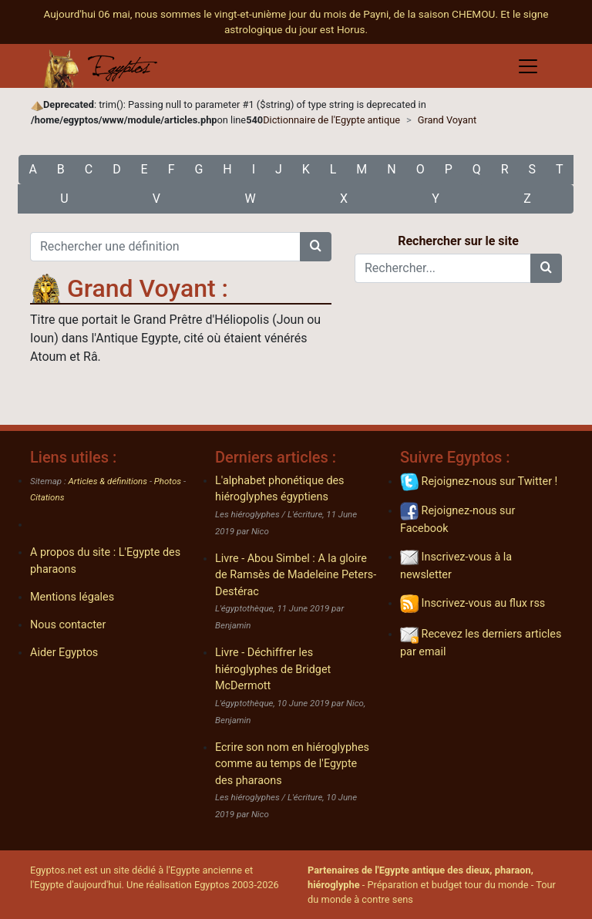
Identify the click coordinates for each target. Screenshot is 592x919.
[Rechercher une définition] (165, 246)
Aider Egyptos (64, 652)
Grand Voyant (447, 120)
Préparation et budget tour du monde (448, 884)
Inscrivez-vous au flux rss (472, 603)
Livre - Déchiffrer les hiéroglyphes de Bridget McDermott (273, 669)
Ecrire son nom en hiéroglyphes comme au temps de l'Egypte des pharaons (292, 764)
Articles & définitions (108, 481)
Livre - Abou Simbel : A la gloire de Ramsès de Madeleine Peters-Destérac (295, 575)
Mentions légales (72, 597)
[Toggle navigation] (528, 66)
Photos (167, 481)
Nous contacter (68, 624)
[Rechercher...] (443, 268)
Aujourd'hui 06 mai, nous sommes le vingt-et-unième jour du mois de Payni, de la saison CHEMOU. (272, 14)
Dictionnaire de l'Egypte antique (331, 120)
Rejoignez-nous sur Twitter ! (478, 481)
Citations (47, 497)
